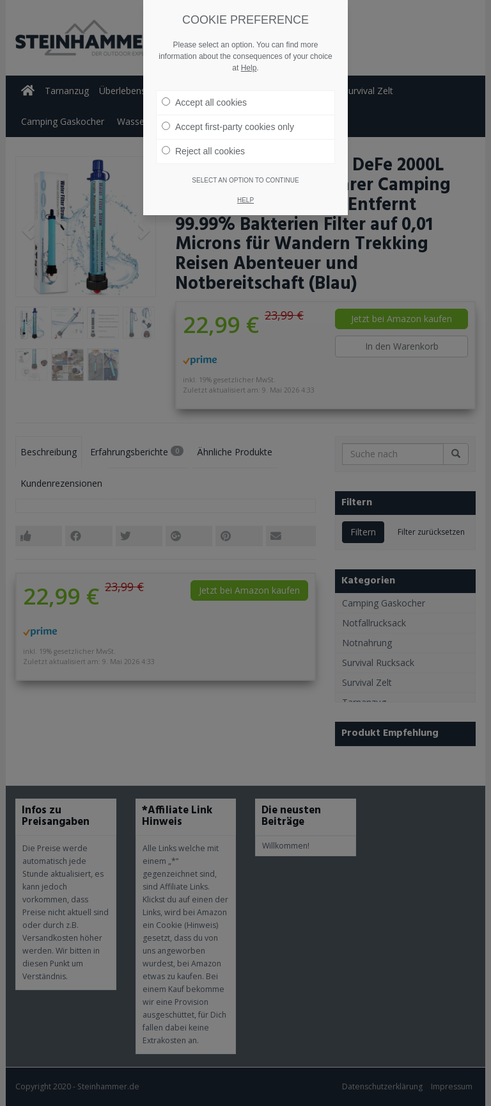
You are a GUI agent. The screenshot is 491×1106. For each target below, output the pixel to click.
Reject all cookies (203, 151)
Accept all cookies (204, 102)
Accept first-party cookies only (228, 127)
